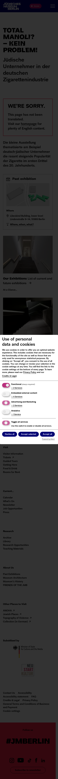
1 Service (16, 415)
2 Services (16, 388)
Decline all (9, 434)
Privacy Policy (29, 372)
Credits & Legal (9, 376)
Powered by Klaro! (48, 439)
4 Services (16, 397)
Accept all (47, 434)
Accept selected (28, 434)
